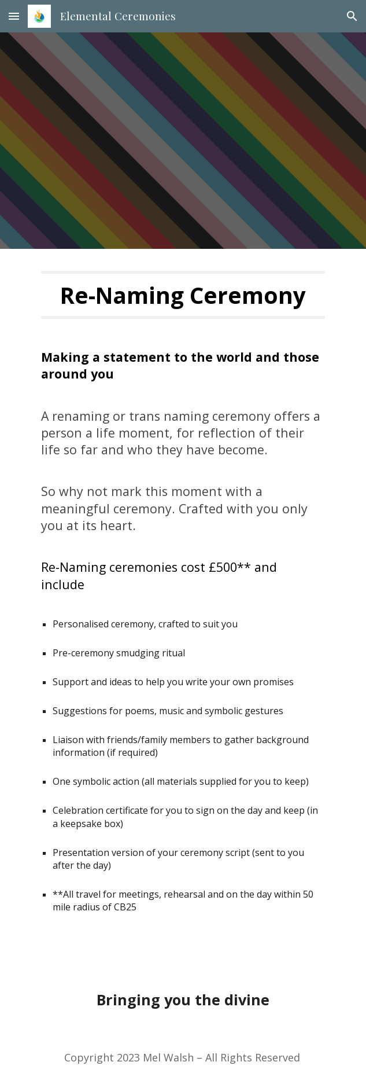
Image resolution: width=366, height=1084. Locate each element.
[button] (14, 16)
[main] (183, 295)
